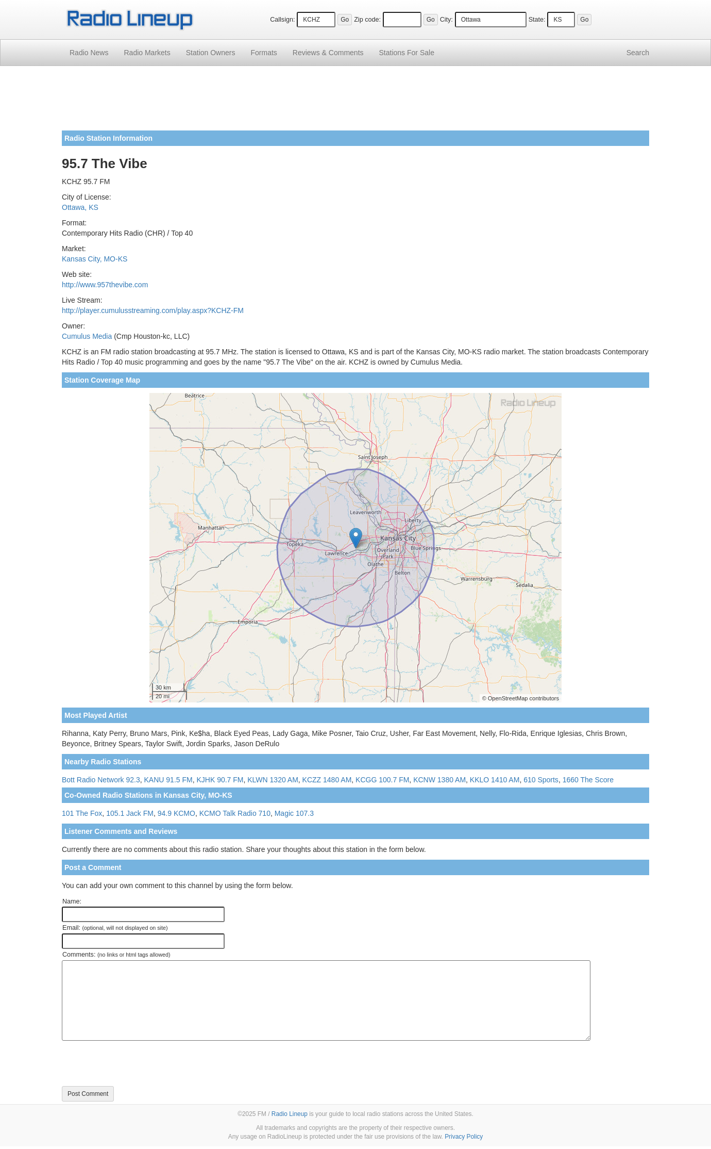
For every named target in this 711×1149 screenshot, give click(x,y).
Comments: (116, 954)
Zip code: (367, 19)
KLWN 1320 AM (272, 780)
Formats (263, 52)
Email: (115, 927)
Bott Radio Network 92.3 (101, 780)
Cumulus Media (87, 336)
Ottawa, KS (80, 207)
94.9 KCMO (176, 813)
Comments (328, 52)
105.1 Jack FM (130, 813)
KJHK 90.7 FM (219, 780)
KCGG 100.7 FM (382, 780)
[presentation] (140, 1063)
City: (446, 19)
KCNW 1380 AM (439, 780)
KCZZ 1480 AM (327, 780)
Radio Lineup (290, 1114)
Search (638, 52)
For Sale (406, 52)
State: (537, 19)
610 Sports (540, 780)
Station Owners (210, 52)
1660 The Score (588, 780)
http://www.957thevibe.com (105, 285)
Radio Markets (147, 52)
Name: (71, 901)
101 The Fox (82, 813)
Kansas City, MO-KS (94, 259)
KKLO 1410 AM (495, 780)
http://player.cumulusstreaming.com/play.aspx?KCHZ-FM (153, 310)
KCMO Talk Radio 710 (234, 813)
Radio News (89, 52)
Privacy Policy (464, 1136)
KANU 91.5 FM (168, 780)
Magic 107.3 (294, 813)
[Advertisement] (355, 102)
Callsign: (282, 19)
